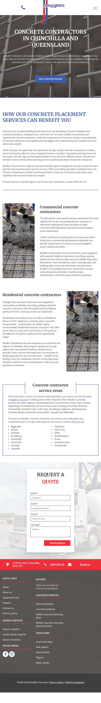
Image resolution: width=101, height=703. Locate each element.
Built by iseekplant (74, 682)
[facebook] (5, 654)
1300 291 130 (78, 421)
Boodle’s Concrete (19, 399)
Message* (36, 524)
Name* (34, 493)
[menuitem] (17, 587)
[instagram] (12, 654)
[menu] (95, 8)
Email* (34, 503)
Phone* (34, 514)
